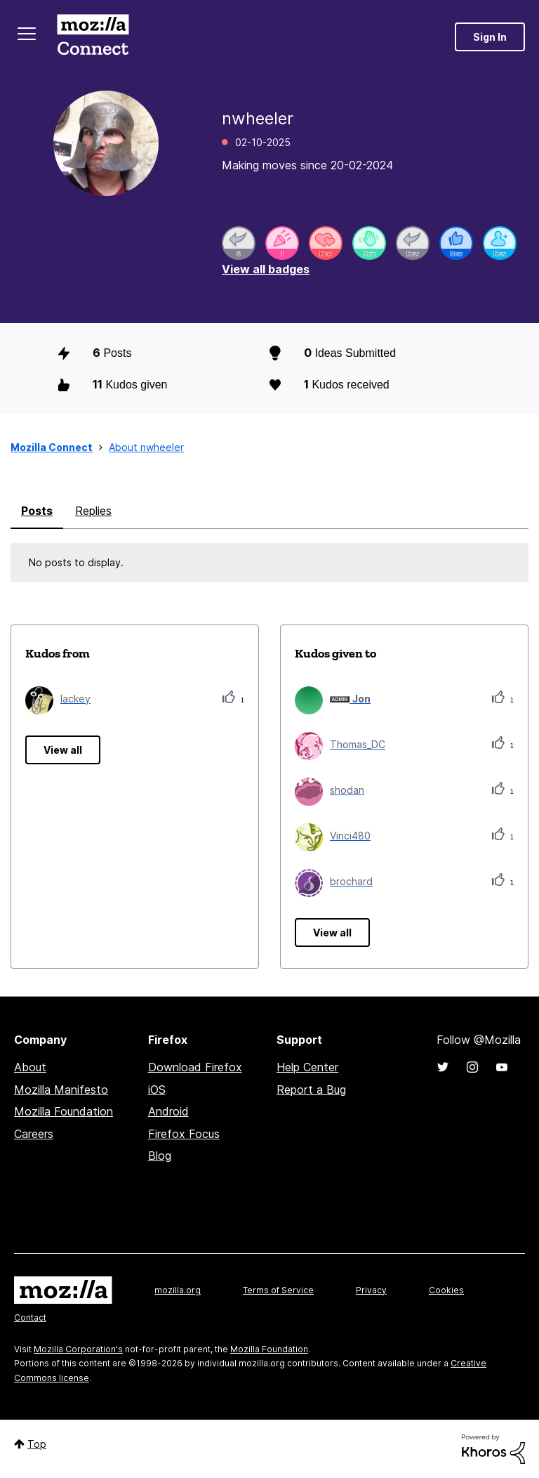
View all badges (266, 269)
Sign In (490, 37)
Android (168, 1111)
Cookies (446, 1290)
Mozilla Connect (92, 37)
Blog (159, 1156)
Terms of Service (278, 1290)
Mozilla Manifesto (61, 1090)
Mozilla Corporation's (78, 1349)
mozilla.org (177, 1290)
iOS (157, 1090)
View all (63, 750)
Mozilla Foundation (63, 1111)
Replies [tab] (93, 511)
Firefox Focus (184, 1134)
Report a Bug (311, 1090)
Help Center (307, 1067)
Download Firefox (195, 1067)
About (30, 1067)
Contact (30, 1317)
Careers (33, 1134)
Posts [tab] (37, 511)
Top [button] (36, 1444)
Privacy (371, 1290)
